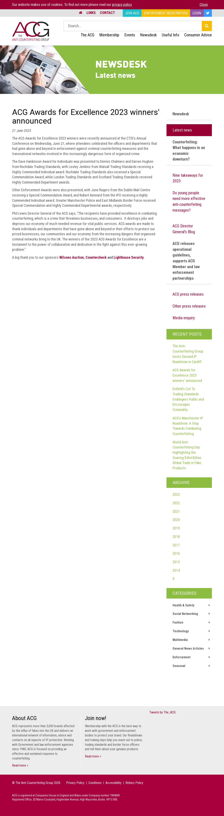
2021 (176, 511)
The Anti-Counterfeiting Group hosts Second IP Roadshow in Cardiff (188, 354)
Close (204, 4)
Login (197, 13)
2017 (176, 545)
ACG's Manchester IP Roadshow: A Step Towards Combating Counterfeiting (188, 426)
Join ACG (132, 13)
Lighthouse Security (129, 257)
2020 (176, 520)
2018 (176, 537)
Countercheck (96, 257)
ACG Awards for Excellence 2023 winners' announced (187, 375)
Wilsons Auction (71, 257)
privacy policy (122, 4)
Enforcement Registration (166, 13)
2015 (176, 562)
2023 (176, 494)
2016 (176, 553)
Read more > (20, 765)
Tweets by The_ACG (162, 712)
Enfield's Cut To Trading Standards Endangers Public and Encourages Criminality (188, 399)
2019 (176, 528)
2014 (176, 570)
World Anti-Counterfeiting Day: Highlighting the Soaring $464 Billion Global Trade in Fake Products (187, 455)
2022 (176, 503)
